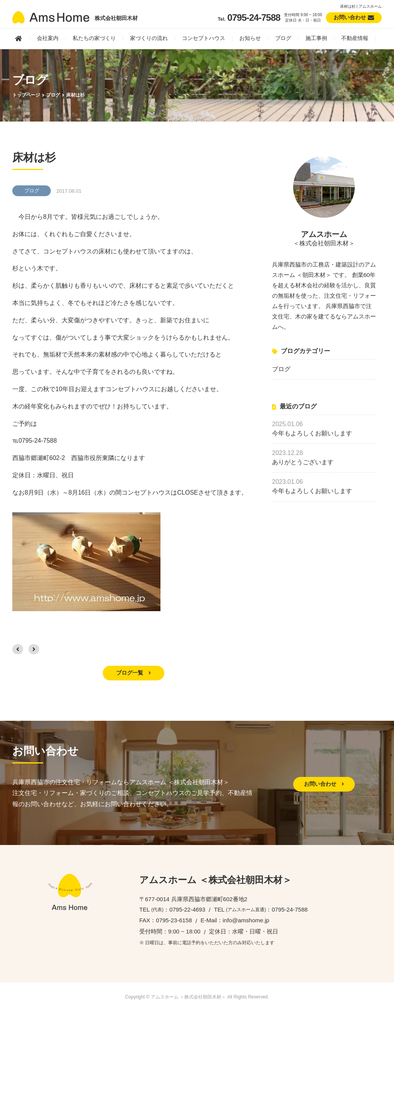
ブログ (283, 38)
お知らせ (250, 38)
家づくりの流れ (149, 38)
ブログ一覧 (133, 673)
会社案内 (47, 38)
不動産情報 (354, 38)
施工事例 (316, 38)
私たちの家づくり (94, 38)
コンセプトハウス (203, 38)
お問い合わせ (324, 784)
